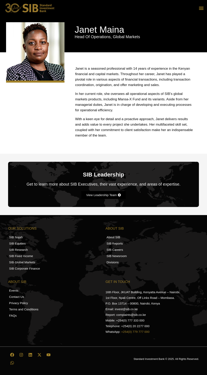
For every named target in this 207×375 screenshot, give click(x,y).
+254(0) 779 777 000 (135, 331)
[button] (201, 8)
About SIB (115, 228)
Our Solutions (22, 228)
